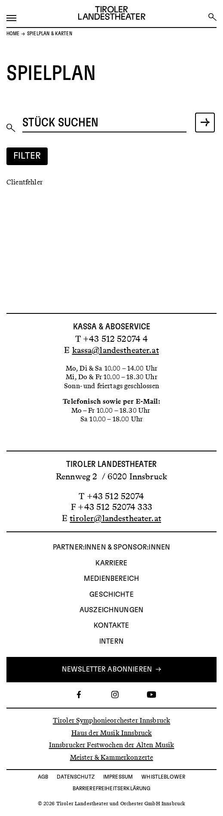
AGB (43, 776)
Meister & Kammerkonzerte (111, 757)
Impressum (118, 776)
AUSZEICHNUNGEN (111, 610)
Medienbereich (111, 578)
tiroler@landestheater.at (115, 518)
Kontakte (111, 625)
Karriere (111, 563)
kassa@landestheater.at (115, 350)
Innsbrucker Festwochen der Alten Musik (111, 745)
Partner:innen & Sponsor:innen (111, 547)
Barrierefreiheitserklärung (112, 788)
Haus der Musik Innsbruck (111, 732)
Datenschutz (76, 776)
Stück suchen (60, 123)
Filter (27, 155)
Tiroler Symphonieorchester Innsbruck (111, 720)
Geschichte (111, 594)
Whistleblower (163, 776)
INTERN (111, 641)
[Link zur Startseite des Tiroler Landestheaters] (111, 14)
